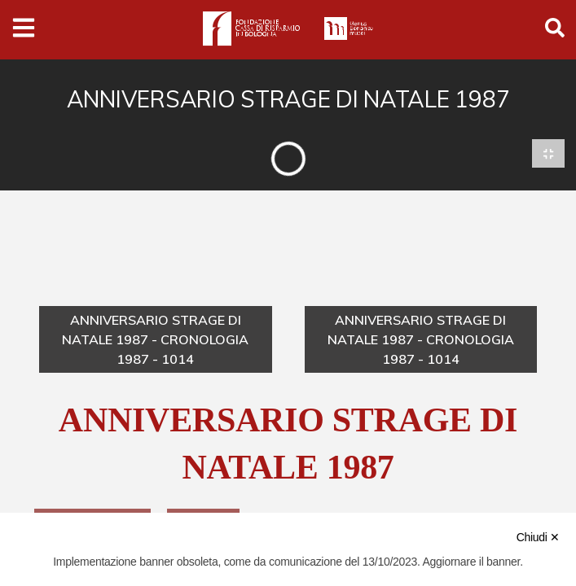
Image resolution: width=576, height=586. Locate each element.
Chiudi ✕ (538, 537)
